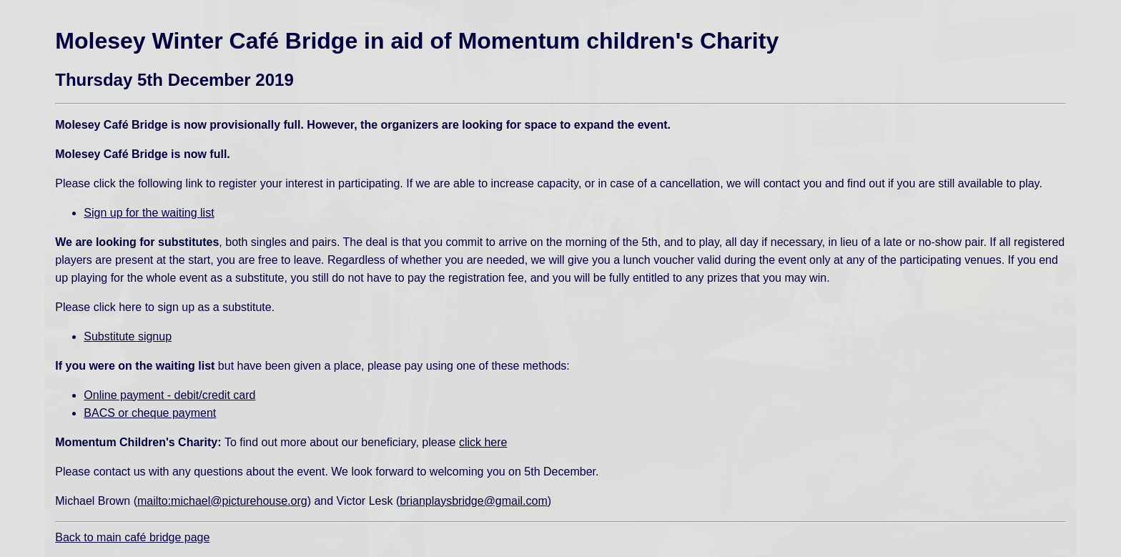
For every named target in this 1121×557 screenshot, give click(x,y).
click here (483, 442)
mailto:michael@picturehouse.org (222, 501)
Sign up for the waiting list (149, 213)
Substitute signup (128, 336)
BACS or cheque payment (150, 413)
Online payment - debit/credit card (169, 395)
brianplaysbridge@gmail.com (474, 501)
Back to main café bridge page (132, 537)
